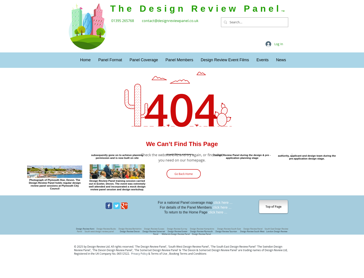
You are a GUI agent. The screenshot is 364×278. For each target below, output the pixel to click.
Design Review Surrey (177, 229)
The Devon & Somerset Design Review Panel (209, 250)
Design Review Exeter (178, 231)
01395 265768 (123, 20)
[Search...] (254, 22)
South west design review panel (100, 231)
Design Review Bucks (106, 229)
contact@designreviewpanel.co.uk (170, 20)
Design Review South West (252, 231)
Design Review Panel (201, 234)
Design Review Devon (130, 231)
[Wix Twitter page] (116, 205)
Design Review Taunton (226, 231)
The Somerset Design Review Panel (156, 250)
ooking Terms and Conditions (188, 253)
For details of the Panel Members (195, 207)
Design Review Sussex (154, 229)
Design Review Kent (85, 229)
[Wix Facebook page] (109, 205)
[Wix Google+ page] (124, 205)
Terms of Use (159, 253)
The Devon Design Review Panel (112, 250)
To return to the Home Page (195, 212)
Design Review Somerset (154, 231)
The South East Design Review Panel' (233, 246)
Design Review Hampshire (202, 229)
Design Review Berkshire (130, 229)
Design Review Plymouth (201, 231)
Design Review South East (229, 229)
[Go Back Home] (184, 173)
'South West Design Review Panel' (188, 246)
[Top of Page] (273, 206)
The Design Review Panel (150, 246)
